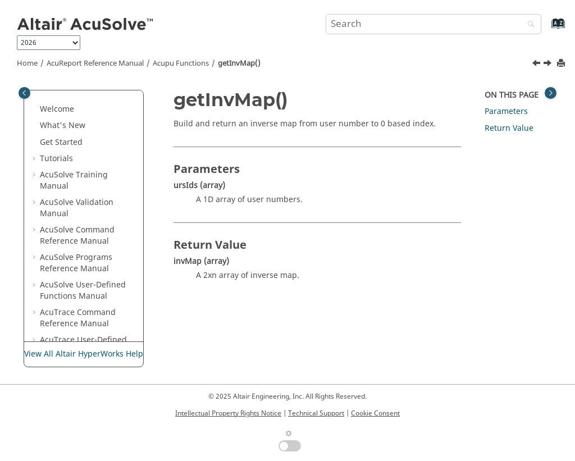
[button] (51, 90)
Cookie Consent (375, 413)
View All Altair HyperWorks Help (83, 354)
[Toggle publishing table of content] (24, 93)
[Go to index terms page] (546, 29)
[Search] (528, 25)
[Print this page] (562, 63)
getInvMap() (239, 63)
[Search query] (433, 24)
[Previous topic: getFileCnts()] (537, 64)
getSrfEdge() (79, 288)
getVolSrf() (75, 321)
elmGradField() (84, 139)
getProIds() (77, 255)
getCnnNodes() (84, 189)
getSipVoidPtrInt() (89, 272)
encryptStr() (78, 173)
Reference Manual (95, 63)
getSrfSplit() (78, 305)
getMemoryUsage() (92, 239)
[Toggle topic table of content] (550, 93)
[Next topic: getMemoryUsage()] (548, 64)
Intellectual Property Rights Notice (228, 413)
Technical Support (316, 413)
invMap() (72, 338)
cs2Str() (70, 90)
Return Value (509, 128)
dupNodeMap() (84, 123)
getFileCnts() (79, 206)
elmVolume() (79, 156)
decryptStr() (78, 107)
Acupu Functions (181, 63)
